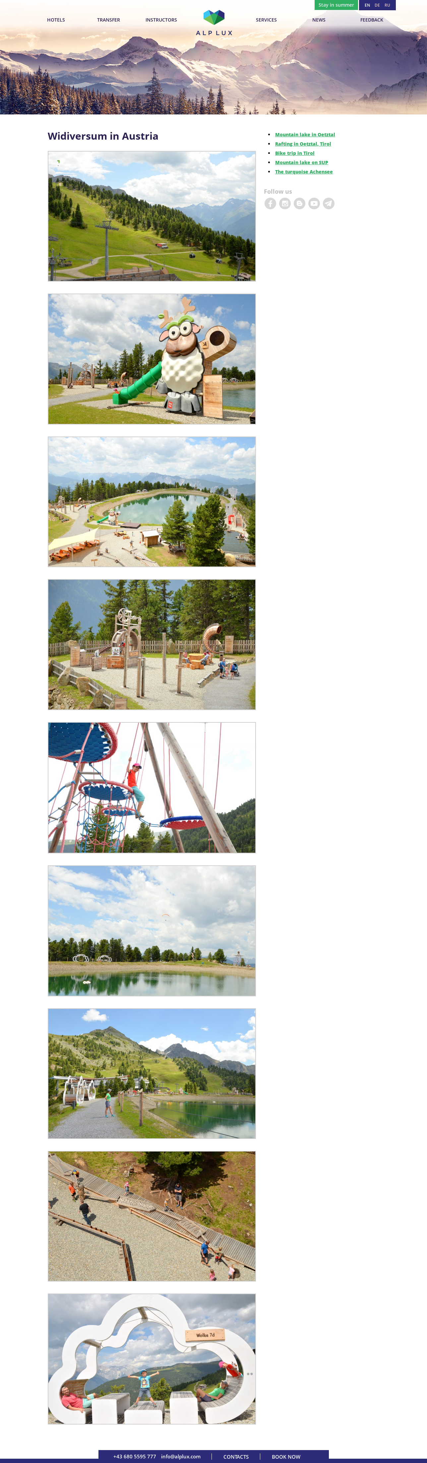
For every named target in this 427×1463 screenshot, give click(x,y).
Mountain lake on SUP (301, 162)
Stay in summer (336, 5)
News (319, 20)
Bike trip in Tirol (295, 153)
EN (367, 5)
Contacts (236, 1456)
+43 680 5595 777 (134, 1456)
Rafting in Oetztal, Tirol (303, 144)
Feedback (371, 20)
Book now (286, 1456)
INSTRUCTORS (161, 20)
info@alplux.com (181, 1456)
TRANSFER (108, 20)
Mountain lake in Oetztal (305, 134)
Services (266, 20)
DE (377, 5)
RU (387, 5)
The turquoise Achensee (304, 171)
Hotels (56, 20)
